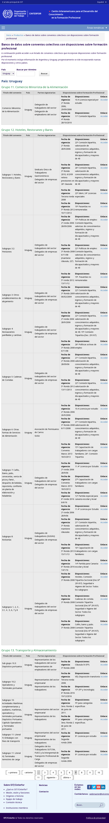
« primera (12, 772)
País (3, 69)
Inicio (8, 35)
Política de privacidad (95, 817)
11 (38, 777)
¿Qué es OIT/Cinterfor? (17, 789)
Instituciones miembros (17, 808)
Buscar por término (26, 69)
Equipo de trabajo (14, 799)
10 (99, 772)
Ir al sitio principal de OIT (12, 2)
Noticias (43, 785)
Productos (18, 35)
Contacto (44, 791)
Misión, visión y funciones (18, 792)
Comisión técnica (14, 802)
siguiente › (51, 777)
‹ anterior (28, 772)
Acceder (104, 99)
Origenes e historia (14, 796)
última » (67, 777)
